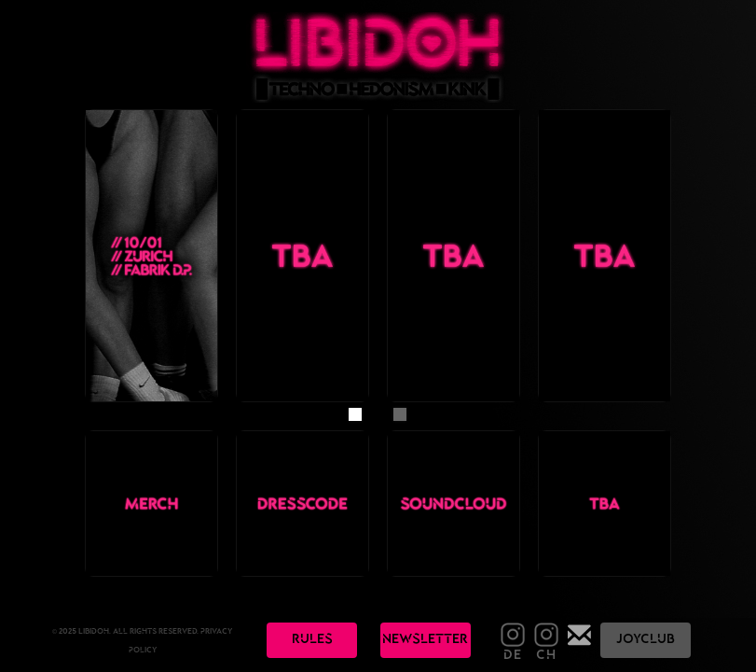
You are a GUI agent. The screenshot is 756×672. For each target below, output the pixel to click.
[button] (355, 414)
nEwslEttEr (425, 640)
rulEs (312, 640)
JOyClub (645, 640)
